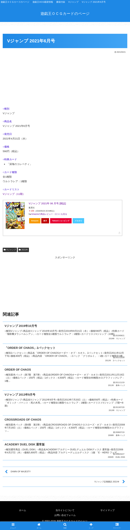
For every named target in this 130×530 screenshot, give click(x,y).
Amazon (34, 221)
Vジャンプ (10, 250)
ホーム (22, 509)
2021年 (23, 250)
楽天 (45, 221)
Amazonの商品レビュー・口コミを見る (49, 214)
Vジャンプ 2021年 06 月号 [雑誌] (47, 203)
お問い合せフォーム (65, 514)
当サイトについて (65, 509)
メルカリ (78, 221)
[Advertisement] (65, 79)
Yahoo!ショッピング (61, 221)
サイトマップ (107, 509)
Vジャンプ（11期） (14, 193)
